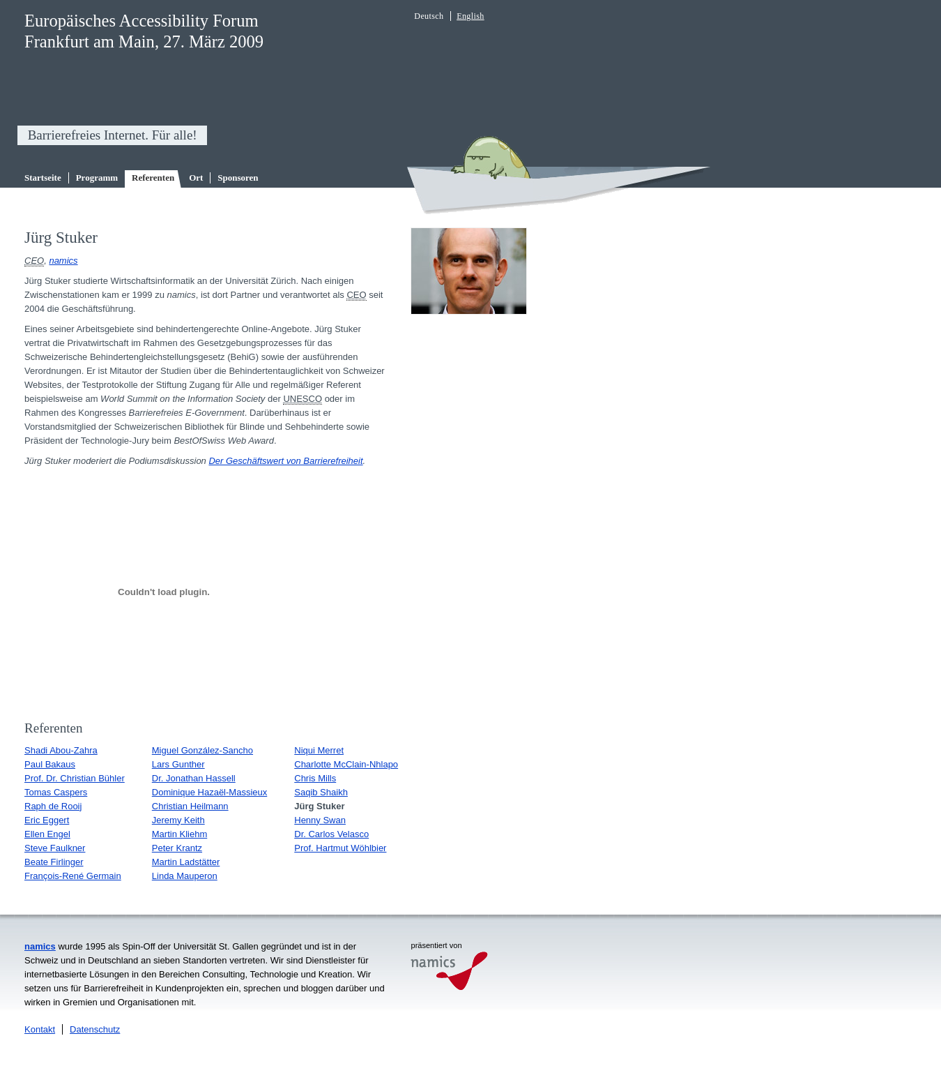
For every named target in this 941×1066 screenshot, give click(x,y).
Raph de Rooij (53, 806)
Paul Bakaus (49, 764)
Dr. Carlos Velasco (331, 834)
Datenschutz (95, 1029)
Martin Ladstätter (186, 862)
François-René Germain (72, 876)
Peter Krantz (177, 848)
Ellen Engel (47, 834)
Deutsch (428, 16)
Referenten (153, 177)
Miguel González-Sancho (202, 750)
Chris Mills (315, 778)
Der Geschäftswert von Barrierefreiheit (285, 461)
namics (63, 260)
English (470, 16)
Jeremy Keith (178, 820)
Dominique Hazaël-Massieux (209, 792)
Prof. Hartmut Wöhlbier (340, 848)
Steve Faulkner (54, 848)
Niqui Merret (319, 750)
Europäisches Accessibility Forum (141, 20)
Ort (196, 177)
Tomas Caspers (55, 792)
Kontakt (39, 1029)
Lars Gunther (178, 764)
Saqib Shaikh (321, 792)
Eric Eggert (46, 820)
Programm (97, 177)
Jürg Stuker (319, 806)
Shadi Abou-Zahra (61, 750)
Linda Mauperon (184, 876)
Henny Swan (320, 820)
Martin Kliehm (179, 834)
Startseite (42, 177)
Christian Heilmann (190, 806)
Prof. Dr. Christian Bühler (74, 778)
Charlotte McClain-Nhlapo (346, 764)
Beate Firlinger (54, 862)
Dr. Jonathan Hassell (194, 778)
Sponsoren (237, 177)
